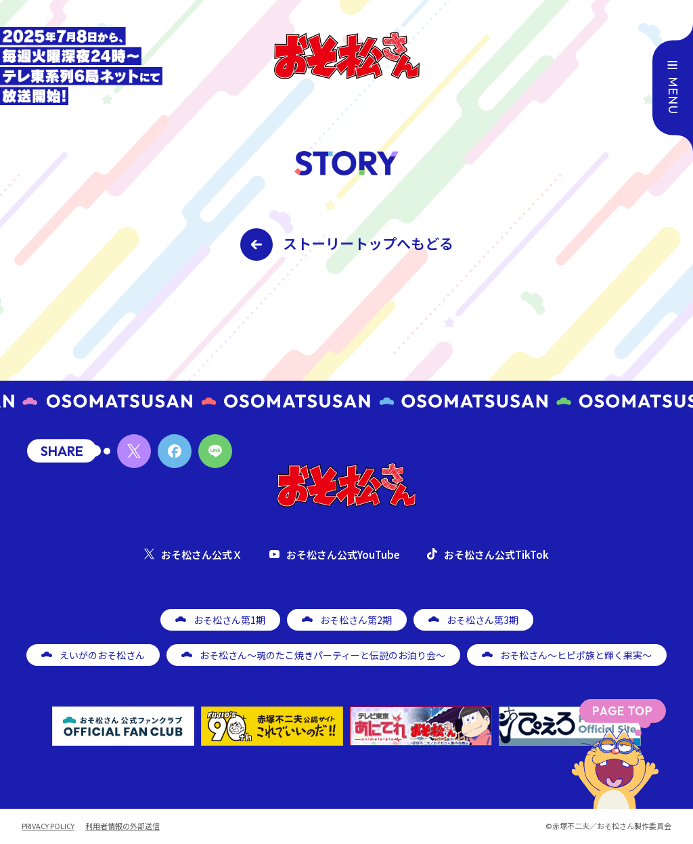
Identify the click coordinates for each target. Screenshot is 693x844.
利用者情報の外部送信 (122, 826)
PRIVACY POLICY (48, 826)
